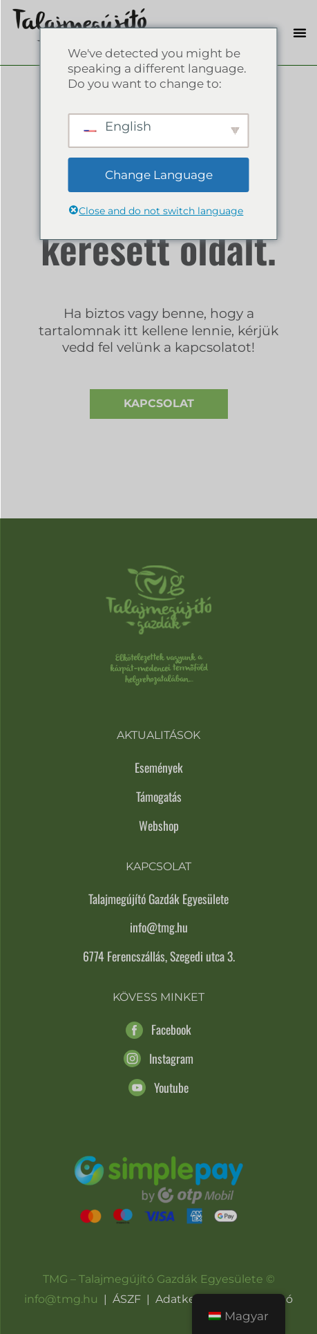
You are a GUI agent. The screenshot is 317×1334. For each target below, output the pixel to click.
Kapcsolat (159, 403)
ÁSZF (127, 1299)
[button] (299, 32)
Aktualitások (158, 735)
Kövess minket (158, 997)
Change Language (159, 175)
